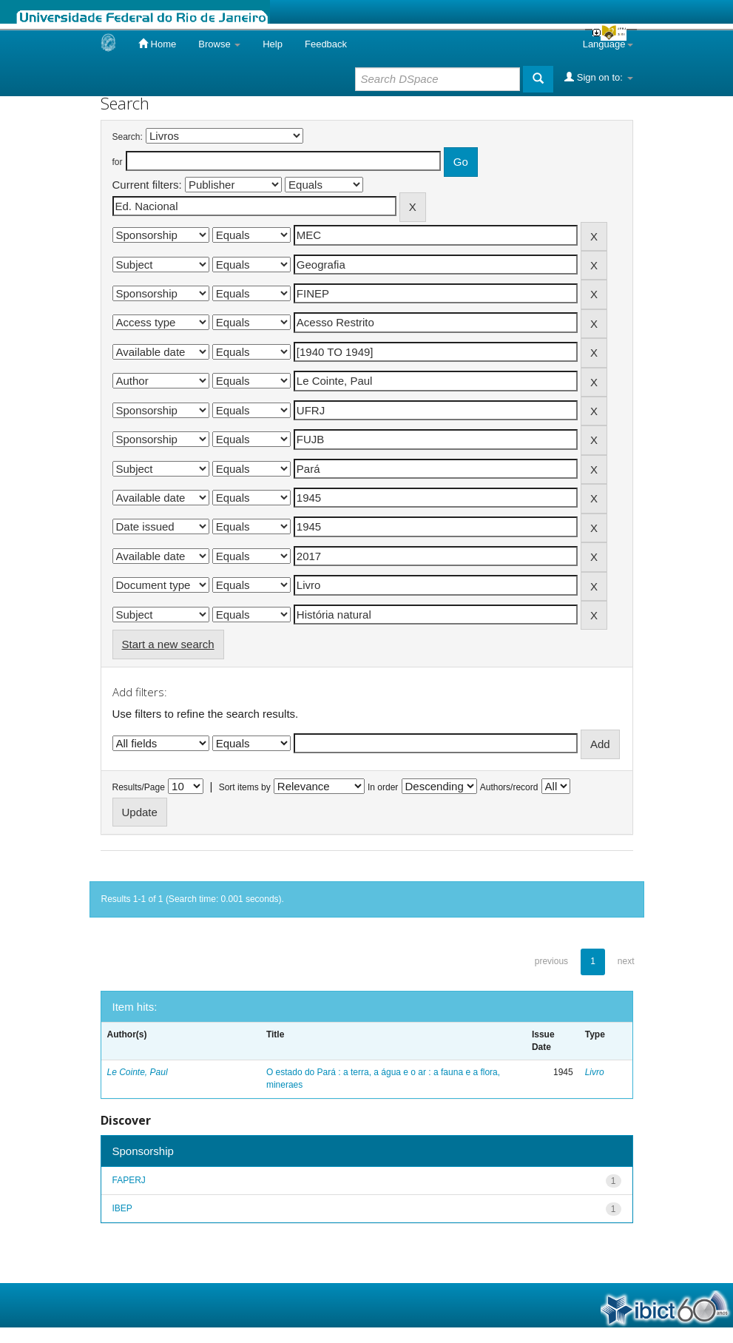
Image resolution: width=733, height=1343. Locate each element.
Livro (594, 1072)
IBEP (122, 1208)
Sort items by (245, 787)
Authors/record (509, 787)
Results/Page (138, 787)
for (117, 162)
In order (383, 787)
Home (157, 44)
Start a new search (168, 644)
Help (273, 44)
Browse (219, 44)
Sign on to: (598, 77)
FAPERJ (129, 1180)
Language (608, 44)
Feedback (326, 44)
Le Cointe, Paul (137, 1072)
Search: (127, 137)
